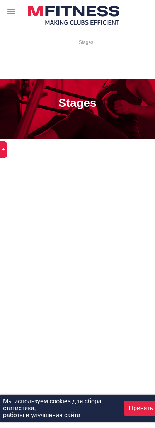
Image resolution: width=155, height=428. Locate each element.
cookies (59, 401)
